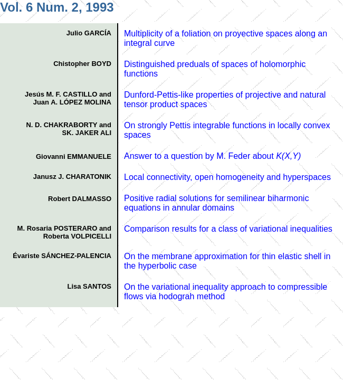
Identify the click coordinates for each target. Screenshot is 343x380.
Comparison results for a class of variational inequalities (228, 228)
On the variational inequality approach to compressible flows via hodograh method (225, 291)
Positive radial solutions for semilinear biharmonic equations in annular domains (216, 203)
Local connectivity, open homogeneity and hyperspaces (227, 177)
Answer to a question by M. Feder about (212, 155)
